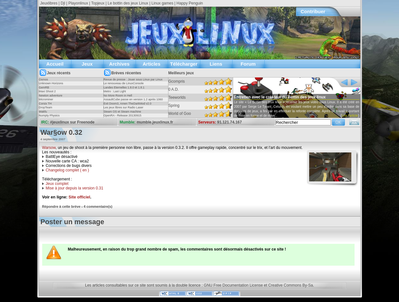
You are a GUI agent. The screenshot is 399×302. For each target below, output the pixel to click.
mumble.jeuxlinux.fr (155, 122)
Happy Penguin (189, 3)
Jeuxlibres (49, 3)
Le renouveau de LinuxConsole (124, 83)
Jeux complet (57, 183)
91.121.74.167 (229, 122)
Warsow (49, 147)
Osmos (43, 79)
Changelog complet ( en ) (67, 170)
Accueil (54, 64)
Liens (216, 64)
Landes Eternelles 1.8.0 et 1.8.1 (124, 87)
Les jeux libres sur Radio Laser (124, 107)
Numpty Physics (49, 115)
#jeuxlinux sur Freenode (72, 122)
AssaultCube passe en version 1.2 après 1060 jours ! (133, 101)
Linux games (162, 3)
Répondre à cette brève (61, 206)
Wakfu (43, 111)
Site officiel (79, 197)
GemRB (44, 87)
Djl (63, 3)
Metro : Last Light (115, 91)
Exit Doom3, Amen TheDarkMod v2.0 (127, 103)
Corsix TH (45, 103)
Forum (248, 64)
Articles (151, 64)
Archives (119, 64)
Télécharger (183, 64)
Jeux (86, 64)
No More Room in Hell (118, 95)
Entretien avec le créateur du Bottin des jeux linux (280, 97)
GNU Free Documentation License (233, 285)
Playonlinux (78, 3)
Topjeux (97, 3)
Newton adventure (50, 95)
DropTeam (45, 107)
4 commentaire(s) (98, 206)
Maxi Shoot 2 (47, 91)
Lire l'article (350, 115)
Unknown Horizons (51, 83)
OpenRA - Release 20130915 (123, 115)
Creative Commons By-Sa (290, 285)
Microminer (46, 99)
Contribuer (313, 11)
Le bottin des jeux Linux (128, 3)
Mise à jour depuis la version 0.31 (74, 188)
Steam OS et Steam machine (122, 111)
